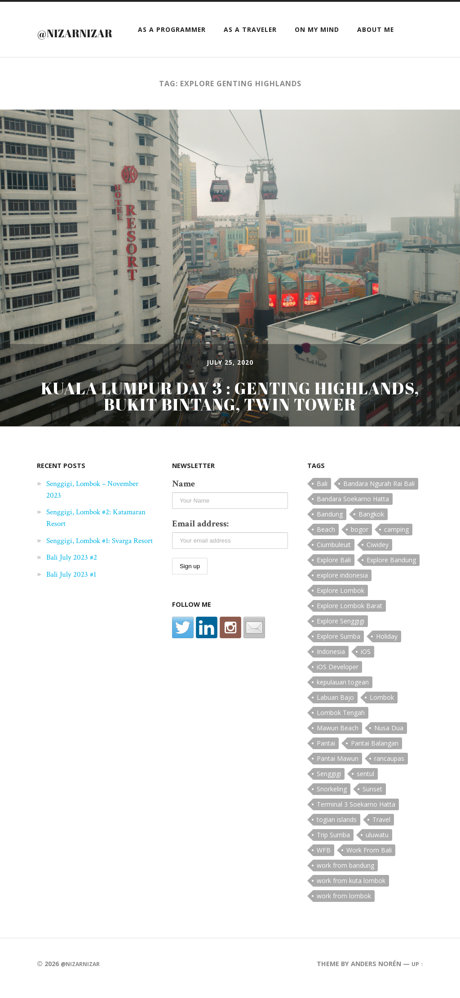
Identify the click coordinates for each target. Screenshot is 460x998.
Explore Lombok (340, 609)
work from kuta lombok (351, 899)
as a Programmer (172, 48)
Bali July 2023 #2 (75, 587)
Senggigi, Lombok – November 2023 (81, 508)
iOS (366, 670)
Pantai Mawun (337, 777)
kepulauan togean (343, 701)
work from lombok (344, 914)
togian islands (337, 838)
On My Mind (317, 48)
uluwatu (377, 853)
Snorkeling (332, 808)
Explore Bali (334, 578)
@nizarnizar (96, 31)
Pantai (326, 762)
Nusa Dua (388, 746)
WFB (324, 869)
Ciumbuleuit (334, 563)
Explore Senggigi (340, 640)
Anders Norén (374, 982)
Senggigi (329, 792)
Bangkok (371, 533)
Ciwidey (378, 563)
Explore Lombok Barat (349, 624)
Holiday (387, 655)
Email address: (200, 542)
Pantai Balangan (374, 762)
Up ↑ (416, 982)
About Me (375, 48)
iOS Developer (337, 685)
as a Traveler (250, 48)
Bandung (330, 533)
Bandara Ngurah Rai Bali (379, 502)
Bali (322, 502)
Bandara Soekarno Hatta (353, 517)
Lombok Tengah (341, 731)
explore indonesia (342, 594)
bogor (359, 548)
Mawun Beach (337, 746)
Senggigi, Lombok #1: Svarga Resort (96, 565)
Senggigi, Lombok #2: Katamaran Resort (84, 536)
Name (183, 502)
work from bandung (345, 884)
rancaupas (389, 777)
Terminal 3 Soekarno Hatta (356, 823)
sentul (365, 792)
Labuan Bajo (335, 716)
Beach (326, 548)
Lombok (382, 716)
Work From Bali (369, 869)
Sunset (372, 808)
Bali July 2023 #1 (74, 604)
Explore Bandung (391, 578)
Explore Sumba (338, 655)
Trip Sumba (333, 853)
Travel (381, 838)
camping (396, 548)
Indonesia (331, 670)
